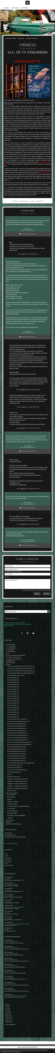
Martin (6, 982)
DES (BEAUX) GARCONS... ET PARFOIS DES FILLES (18, 811)
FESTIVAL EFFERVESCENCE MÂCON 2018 (16, 763)
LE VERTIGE (8, 906)
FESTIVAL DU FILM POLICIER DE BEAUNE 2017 (17, 744)
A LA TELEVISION (11, 799)
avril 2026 (7, 1013)
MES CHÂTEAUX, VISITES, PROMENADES (16, 820)
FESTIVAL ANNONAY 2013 (13, 696)
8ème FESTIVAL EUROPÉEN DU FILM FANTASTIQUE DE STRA (21, 675)
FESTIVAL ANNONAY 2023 (13, 717)
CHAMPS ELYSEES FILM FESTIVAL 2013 (16, 680)
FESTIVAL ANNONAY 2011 (13, 691)
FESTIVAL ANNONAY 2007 (13, 682)
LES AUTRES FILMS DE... (12, 815)
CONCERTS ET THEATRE (12, 806)
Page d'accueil (21, 38)
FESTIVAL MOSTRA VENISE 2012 (14, 770)
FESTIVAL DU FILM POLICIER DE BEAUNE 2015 (17, 740)
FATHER (7, 934)
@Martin (6, 976)
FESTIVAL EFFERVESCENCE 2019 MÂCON (16, 756)
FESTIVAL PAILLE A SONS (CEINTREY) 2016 (17, 774)
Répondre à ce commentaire (28, 238)
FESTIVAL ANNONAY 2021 (13, 714)
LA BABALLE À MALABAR (31, 38)
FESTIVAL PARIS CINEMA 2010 (14, 776)
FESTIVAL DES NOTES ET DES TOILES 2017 (17, 723)
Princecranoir (7, 946)
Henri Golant (8, 866)
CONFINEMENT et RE (10, 665)
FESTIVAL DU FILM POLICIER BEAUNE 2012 (16, 728)
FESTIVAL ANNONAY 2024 (13, 719)
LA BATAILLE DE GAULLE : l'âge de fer (14, 911)
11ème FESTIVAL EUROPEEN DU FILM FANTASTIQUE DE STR (20, 673)
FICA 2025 (9, 779)
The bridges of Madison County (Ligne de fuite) (15, 841)
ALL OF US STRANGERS (27, 54)
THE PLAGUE (8, 923)
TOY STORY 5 (8, 895)
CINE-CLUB (9, 804)
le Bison (29, 336)
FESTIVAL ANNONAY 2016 (13, 703)
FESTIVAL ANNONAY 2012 (13, 694)
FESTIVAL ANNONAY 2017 (13, 705)
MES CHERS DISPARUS (12, 817)
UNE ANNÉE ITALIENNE (11, 889)
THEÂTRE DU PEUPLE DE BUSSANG (14, 828)
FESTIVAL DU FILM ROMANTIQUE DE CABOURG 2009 (19, 749)
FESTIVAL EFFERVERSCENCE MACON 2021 (16, 751)
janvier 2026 (8, 1018)
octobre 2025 (8, 1024)
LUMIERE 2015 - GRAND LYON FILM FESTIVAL (17, 783)
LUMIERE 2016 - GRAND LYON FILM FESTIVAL (17, 786)
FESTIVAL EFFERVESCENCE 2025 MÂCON (16, 760)
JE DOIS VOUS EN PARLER (12, 797)
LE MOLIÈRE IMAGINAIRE (10, 38)
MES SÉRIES (8, 826)
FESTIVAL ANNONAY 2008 (13, 684)
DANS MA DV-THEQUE (12, 808)
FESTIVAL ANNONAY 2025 (13, 721)
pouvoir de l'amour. (45, 177)
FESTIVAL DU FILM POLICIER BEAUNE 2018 (16, 733)
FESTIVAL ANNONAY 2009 (13, 687)
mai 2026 (7, 1011)
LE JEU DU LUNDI (11, 813)
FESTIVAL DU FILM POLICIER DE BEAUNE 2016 (17, 742)
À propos (24, 8)
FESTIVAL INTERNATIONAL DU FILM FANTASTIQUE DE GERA (20, 767)
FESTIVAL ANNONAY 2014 (13, 698)
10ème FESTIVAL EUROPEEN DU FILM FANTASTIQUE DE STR (20, 671)
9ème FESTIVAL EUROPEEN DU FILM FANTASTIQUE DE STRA (21, 677)
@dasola (23, 493)
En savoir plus (17, 1051)
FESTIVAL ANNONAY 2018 (13, 707)
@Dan (23, 258)
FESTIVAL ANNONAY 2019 (13, 710)
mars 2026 (7, 1014)
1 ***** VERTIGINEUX (11, 651)
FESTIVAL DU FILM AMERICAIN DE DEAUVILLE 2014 (18, 726)
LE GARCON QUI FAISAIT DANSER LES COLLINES (17, 928)
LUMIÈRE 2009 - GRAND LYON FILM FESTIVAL (17, 788)
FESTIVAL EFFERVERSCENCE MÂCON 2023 (16, 753)
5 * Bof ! (7, 658)
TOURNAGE (10, 822)
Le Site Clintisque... (9, 837)
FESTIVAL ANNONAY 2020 (13, 712)
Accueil (6, 8)
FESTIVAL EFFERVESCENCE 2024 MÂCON (16, 758)
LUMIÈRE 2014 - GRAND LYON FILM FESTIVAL (17, 793)
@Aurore (23, 528)
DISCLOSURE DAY (9, 900)
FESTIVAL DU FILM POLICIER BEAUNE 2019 (16, 735)
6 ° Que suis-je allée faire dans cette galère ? (15, 660)
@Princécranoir (8, 952)
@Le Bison (23, 394)
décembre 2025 (8, 1020)
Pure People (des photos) (10, 839)
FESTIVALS (8, 669)
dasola (29, 450)
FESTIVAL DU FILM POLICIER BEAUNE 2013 (16, 730)
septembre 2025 (9, 1026)
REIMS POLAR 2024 (11, 795)
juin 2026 (7, 1009)
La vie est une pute (10, 825)
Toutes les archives (10, 1029)
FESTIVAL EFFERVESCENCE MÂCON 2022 (16, 765)
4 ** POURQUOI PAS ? (11, 656)
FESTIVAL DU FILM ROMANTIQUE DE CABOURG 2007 (19, 747)
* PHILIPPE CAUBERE (10, 649)
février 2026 (8, 1016)
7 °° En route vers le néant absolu (13, 661)
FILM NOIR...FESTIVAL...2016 (13, 781)
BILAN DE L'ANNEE (11, 801)
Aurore (29, 507)
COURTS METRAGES (10, 667)
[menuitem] (6, 8)
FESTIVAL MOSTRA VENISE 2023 (14, 772)
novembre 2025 (8, 1022)
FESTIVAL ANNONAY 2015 (13, 700)
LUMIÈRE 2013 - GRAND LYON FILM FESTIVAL (17, 790)
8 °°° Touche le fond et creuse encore (14, 663)
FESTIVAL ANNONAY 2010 (13, 689)
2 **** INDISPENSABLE (23, 205)
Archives (15, 8)
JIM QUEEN (7, 883)
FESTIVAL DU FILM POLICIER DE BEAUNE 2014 (17, 737)
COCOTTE (7, 917)
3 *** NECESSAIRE (10, 654)
